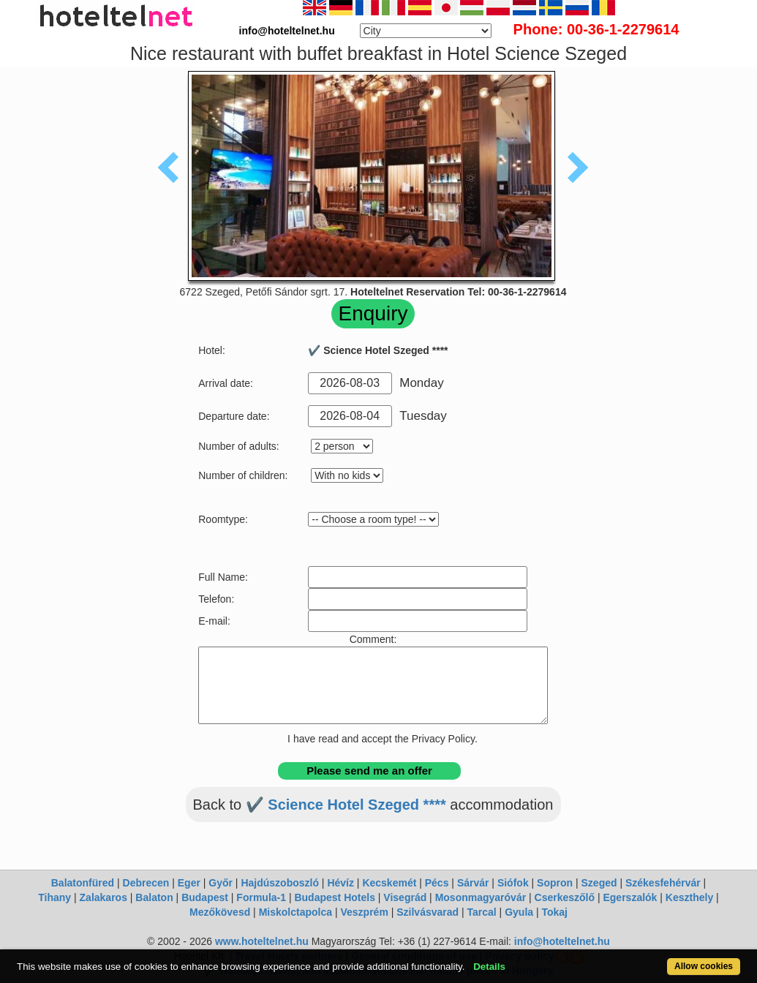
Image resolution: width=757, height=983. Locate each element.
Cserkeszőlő (565, 897)
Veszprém (364, 912)
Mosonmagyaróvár (480, 897)
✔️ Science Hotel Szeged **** (346, 804)
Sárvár (473, 883)
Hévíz (340, 883)
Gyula (519, 912)
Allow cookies (703, 966)
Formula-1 (261, 897)
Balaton (154, 897)
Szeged (599, 883)
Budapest (204, 897)
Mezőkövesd (219, 912)
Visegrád (404, 897)
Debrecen (146, 883)
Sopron (555, 883)
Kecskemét (389, 883)
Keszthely (689, 897)
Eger (189, 883)
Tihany (54, 897)
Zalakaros (103, 897)
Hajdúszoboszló (280, 883)
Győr (220, 883)
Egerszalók (630, 897)
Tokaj (554, 912)
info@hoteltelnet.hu (562, 941)
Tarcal (482, 912)
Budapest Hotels (334, 897)
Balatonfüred (82, 883)
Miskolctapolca (295, 912)
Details (489, 966)
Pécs (437, 883)
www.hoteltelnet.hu (262, 941)
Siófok (513, 883)
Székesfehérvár (663, 883)
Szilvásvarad (427, 912)
